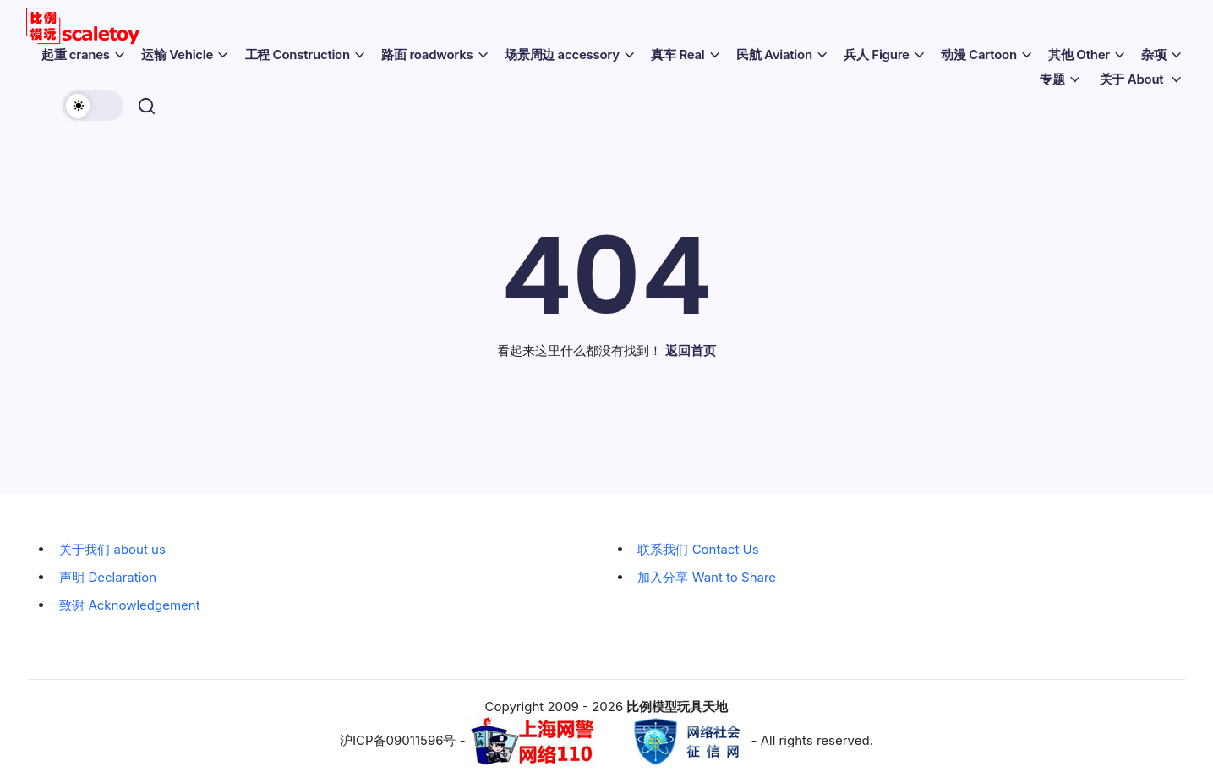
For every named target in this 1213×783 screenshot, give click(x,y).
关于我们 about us (112, 549)
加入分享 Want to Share (706, 577)
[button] (96, 105)
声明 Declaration (107, 577)
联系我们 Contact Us (697, 549)
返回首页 (690, 350)
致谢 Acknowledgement (129, 605)
